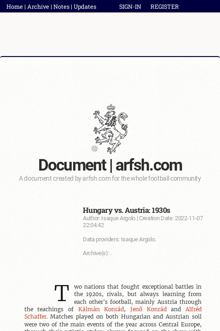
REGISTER (165, 6)
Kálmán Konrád (101, 309)
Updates (85, 6)
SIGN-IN (130, 6)
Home (14, 6)
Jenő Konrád (148, 309)
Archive (38, 6)
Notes (61, 6)
